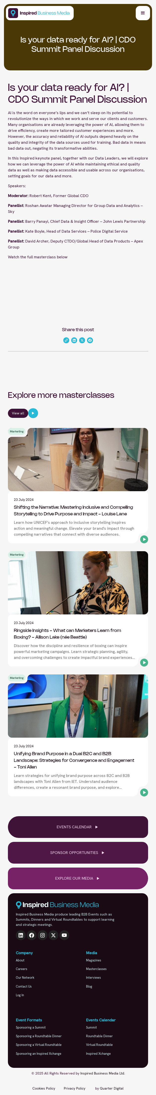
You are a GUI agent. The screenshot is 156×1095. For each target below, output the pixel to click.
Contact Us (24, 986)
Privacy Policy (74, 1088)
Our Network (25, 977)
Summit (91, 1027)
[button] (143, 13)
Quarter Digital (112, 1088)
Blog (89, 986)
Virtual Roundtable (99, 1045)
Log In (20, 995)
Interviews (93, 977)
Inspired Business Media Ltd (102, 1073)
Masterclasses (96, 969)
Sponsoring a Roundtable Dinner (39, 1036)
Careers (21, 969)
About (20, 960)
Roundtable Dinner (99, 1036)
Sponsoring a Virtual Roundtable (39, 1045)
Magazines (93, 960)
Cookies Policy (43, 1088)
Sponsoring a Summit (31, 1027)
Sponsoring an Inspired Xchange (38, 1054)
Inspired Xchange (98, 1054)
